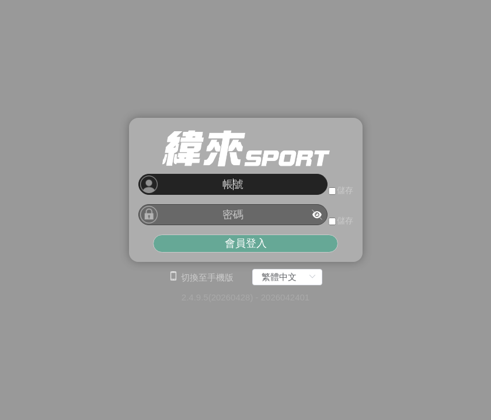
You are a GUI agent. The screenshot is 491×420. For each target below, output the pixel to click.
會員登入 (246, 243)
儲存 (345, 190)
